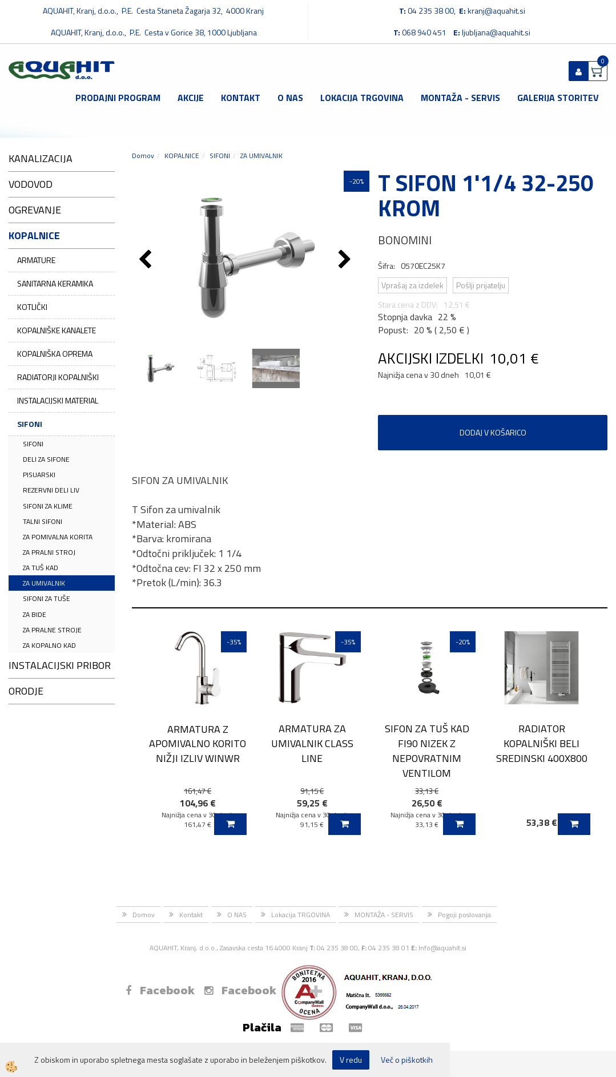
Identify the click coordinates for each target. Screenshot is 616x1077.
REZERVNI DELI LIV (51, 490)
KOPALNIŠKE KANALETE (56, 330)
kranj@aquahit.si (496, 11)
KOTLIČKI (32, 307)
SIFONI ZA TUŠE (46, 598)
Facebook (160, 990)
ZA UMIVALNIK (44, 583)
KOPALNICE (181, 155)
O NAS (290, 97)
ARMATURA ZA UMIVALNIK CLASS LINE (312, 743)
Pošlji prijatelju (480, 285)
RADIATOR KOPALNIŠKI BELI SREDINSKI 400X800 (541, 743)
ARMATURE (36, 260)
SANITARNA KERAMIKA (55, 283)
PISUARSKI (39, 474)
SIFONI (29, 424)
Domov (143, 155)
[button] (346, 260)
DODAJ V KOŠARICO (493, 432)
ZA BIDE (34, 614)
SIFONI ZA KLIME (48, 506)
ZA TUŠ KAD (40, 567)
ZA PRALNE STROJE (52, 629)
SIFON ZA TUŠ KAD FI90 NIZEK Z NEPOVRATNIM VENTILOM (427, 750)
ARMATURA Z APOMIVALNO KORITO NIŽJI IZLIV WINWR (197, 743)
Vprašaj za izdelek (412, 285)
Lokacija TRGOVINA (362, 97)
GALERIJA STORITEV (558, 97)
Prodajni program (117, 97)
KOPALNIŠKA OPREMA (54, 354)
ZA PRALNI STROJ (49, 552)
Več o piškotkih (407, 1060)
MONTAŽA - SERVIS (460, 97)
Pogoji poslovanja (464, 914)
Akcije (191, 97)
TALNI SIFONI (42, 521)
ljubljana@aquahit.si (496, 32)
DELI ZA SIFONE (46, 459)
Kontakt (240, 97)
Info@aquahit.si (442, 947)
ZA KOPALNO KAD (49, 645)
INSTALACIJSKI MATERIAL (57, 400)
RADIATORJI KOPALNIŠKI (58, 377)
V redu (351, 1060)
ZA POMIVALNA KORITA (57, 536)
